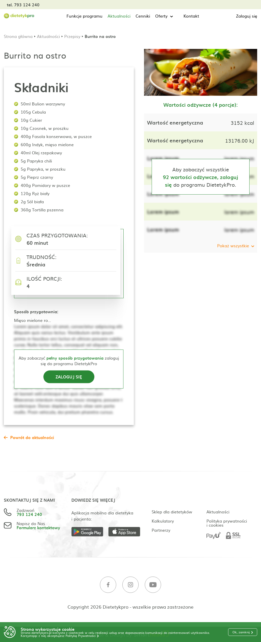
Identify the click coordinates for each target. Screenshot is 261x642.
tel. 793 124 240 (23, 5)
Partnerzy (161, 530)
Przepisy (72, 36)
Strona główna (18, 36)
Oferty (161, 16)
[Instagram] (130, 585)
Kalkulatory (163, 521)
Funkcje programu (84, 16)
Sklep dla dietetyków (172, 512)
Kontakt (191, 16)
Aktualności (119, 16)
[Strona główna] (19, 16)
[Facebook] (108, 585)
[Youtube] (153, 585)
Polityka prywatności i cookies (226, 523)
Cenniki (143, 16)
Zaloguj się (246, 16)
